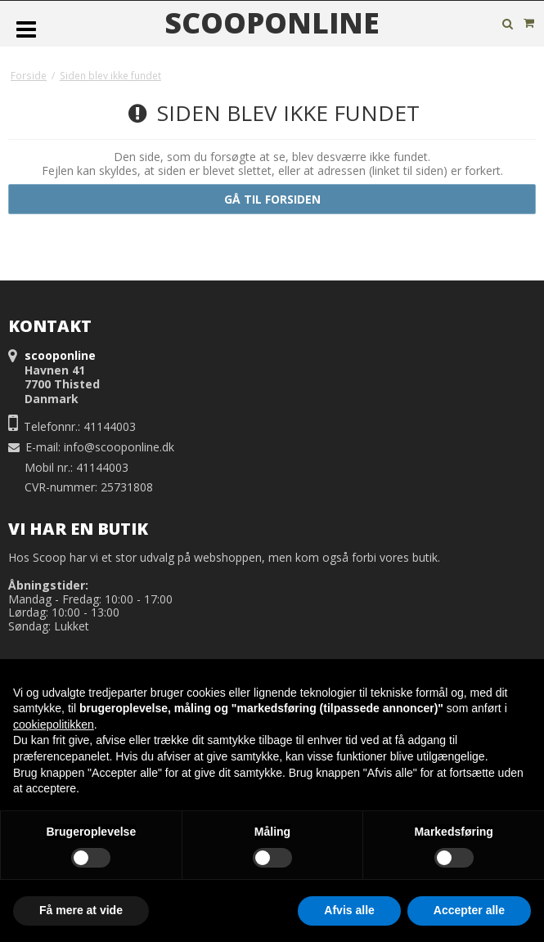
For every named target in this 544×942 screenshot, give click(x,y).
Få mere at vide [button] (81, 910)
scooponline (272, 23)
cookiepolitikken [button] (53, 724)
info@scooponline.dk (119, 447)
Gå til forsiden (272, 199)
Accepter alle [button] (469, 910)
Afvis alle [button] (349, 910)
